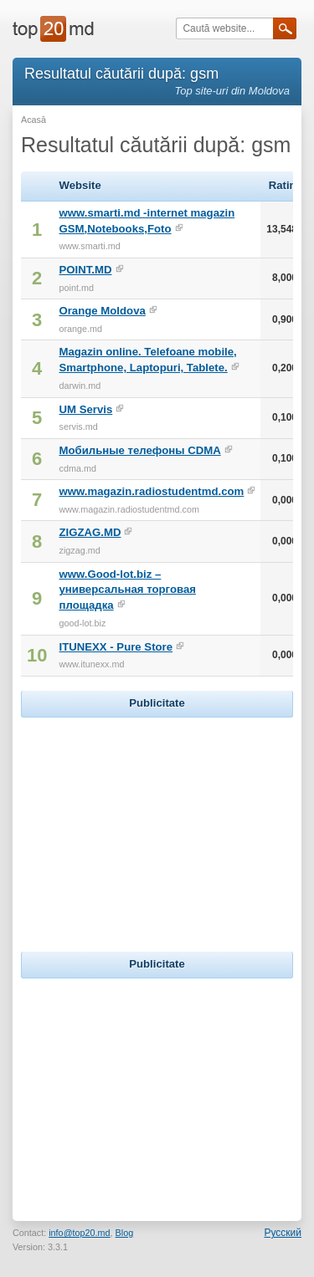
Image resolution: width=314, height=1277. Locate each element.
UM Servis (85, 409)
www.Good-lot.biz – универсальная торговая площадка (127, 590)
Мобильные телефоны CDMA (139, 450)
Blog (125, 1233)
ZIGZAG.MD (90, 532)
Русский (282, 1233)
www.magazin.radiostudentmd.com (151, 491)
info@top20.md (79, 1233)
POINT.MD (85, 269)
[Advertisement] (157, 826)
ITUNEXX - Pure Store (115, 647)
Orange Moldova (102, 310)
